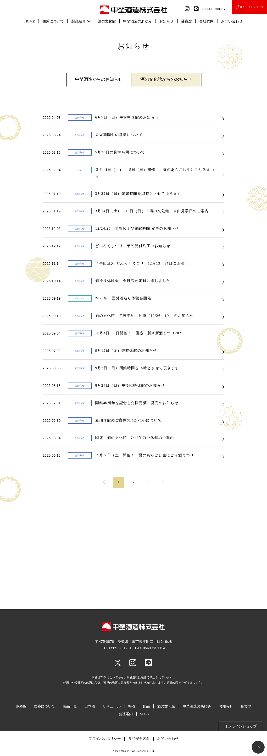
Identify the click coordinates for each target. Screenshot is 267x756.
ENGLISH (207, 8)
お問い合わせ (232, 21)
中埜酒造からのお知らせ (98, 79)
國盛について (53, 21)
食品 (146, 706)
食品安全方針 (139, 738)
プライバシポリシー (105, 738)
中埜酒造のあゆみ (137, 21)
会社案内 (206, 21)
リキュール (112, 706)
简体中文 (220, 8)
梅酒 (131, 706)
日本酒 (89, 706)
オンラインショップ (249, 7)
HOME (29, 21)
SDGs (144, 714)
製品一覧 (70, 706)
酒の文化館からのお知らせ (166, 79)
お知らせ (166, 21)
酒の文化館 (107, 21)
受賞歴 (186, 21)
